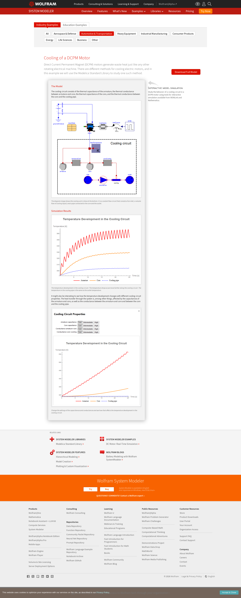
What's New (120, 11)
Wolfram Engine (36, 561)
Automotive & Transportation (96, 33)
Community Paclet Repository (80, 544)
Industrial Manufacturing (154, 33)
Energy (49, 39)
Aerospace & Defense (65, 33)
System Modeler (36, 539)
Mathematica (35, 527)
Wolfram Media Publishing (154, 569)
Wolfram (175, 586)
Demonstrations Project (153, 553)
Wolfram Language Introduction (119, 545)
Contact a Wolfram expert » (132, 495)
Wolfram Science (149, 565)
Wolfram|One (35, 523)
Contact (183, 571)
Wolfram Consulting (75, 523)
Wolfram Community (114, 569)
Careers (183, 567)
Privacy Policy (195, 586)
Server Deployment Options (42, 576)
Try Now (205, 11)
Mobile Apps (34, 554)
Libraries (157, 11)
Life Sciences (65, 39)
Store (182, 523)
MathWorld (147, 561)
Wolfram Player (36, 565)
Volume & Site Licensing (40, 572)
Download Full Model (186, 71)
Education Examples (75, 25)
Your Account (186, 535)
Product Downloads (189, 527)
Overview (86, 11)
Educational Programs (114, 538)
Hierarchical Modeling (67, 456)
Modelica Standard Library (70, 443)
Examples (139, 11)
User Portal (185, 531)
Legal (184, 586)
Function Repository (75, 540)
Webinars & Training (113, 534)
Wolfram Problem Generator (155, 527)
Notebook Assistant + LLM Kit (42, 531)
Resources (174, 11)
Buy (107, 489)
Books (107, 563)
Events (183, 575)
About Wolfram (187, 563)
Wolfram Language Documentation (113, 528)
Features (102, 11)
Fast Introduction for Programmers (114, 550)
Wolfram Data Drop (151, 557)
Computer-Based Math (152, 537)
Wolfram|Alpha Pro (37, 550)
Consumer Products (183, 33)
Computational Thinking (153, 542)
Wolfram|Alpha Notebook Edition (44, 546)
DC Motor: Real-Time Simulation (122, 443)
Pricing (190, 11)
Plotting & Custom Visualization (72, 466)
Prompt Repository (75, 552)
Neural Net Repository (76, 548)
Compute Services (37, 535)
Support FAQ (185, 546)
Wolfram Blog (110, 573)
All (47, 33)
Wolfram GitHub (73, 570)
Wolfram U (109, 523)
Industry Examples (47, 25)
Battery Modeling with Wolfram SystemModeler (121, 458)
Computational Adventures (155, 546)
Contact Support (187, 550)
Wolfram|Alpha (149, 523)
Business (82, 39)
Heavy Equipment (126, 33)
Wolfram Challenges (151, 531)
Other (95, 39)
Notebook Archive (74, 566)
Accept (229, 592)
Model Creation (64, 461)
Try (90, 489)
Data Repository (73, 536)
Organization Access (189, 539)
